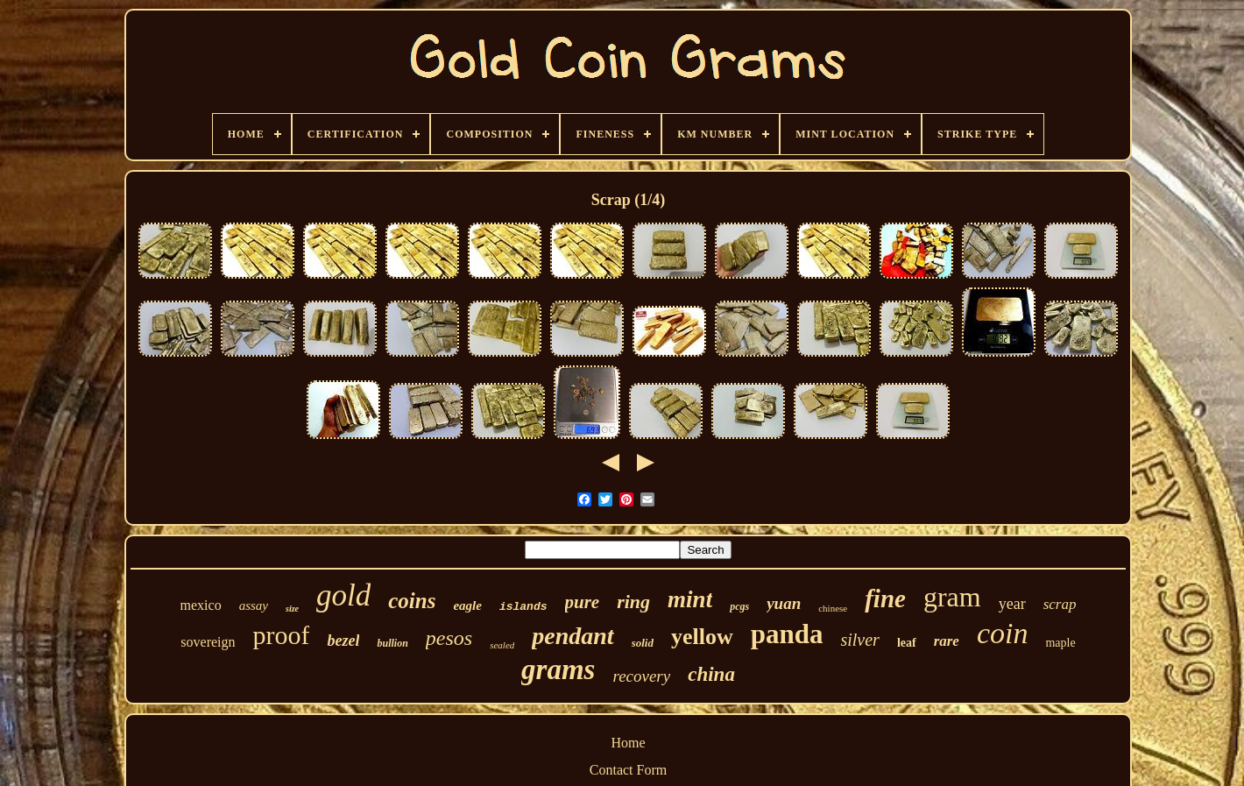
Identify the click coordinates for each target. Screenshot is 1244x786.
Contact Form (628, 769)
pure (582, 602)
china (711, 674)
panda (787, 634)
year (1012, 604)
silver (859, 639)
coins (411, 601)
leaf (906, 642)
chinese (832, 608)
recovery (641, 676)
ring (633, 602)
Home (628, 742)
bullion (392, 643)
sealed (502, 645)
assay (253, 605)
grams (558, 669)
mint (690, 599)
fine (885, 598)
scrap (1060, 604)
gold (343, 595)
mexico (201, 605)
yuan (784, 603)
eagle (467, 605)
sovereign (207, 641)
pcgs (739, 606)
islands (523, 606)
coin (1002, 633)
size (292, 608)
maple (1060, 642)
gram (952, 597)
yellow (702, 636)
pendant (572, 635)
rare (946, 641)
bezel (343, 640)
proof (281, 634)
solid (643, 642)
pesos (449, 638)
